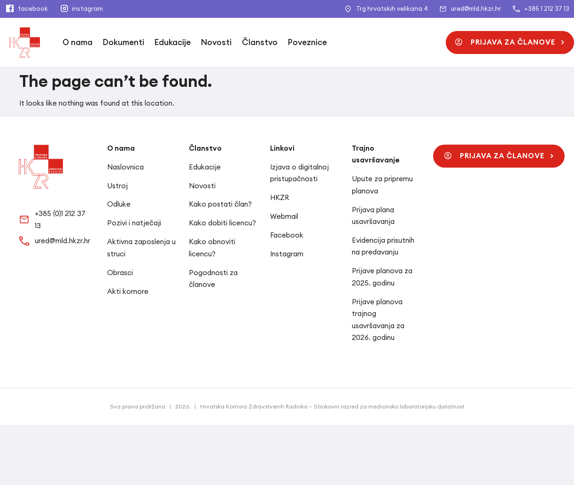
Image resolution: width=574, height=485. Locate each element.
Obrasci (120, 272)
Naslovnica (125, 166)
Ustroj (117, 185)
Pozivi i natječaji (134, 222)
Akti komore (127, 291)
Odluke (119, 204)
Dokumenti (123, 42)
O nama (77, 42)
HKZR (279, 197)
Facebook (286, 235)
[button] (510, 42)
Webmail (284, 216)
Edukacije (173, 42)
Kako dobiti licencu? (222, 222)
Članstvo (260, 42)
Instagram (286, 253)
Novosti (216, 42)
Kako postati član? (220, 204)
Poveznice (307, 42)
